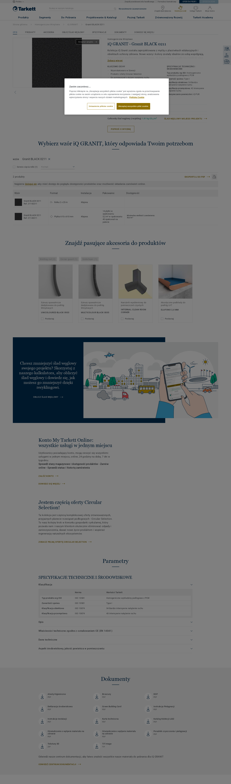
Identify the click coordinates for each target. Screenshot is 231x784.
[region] (116, 96)
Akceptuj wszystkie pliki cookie (133, 106)
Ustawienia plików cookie (101, 106)
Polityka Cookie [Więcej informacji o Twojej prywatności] (136, 97)
